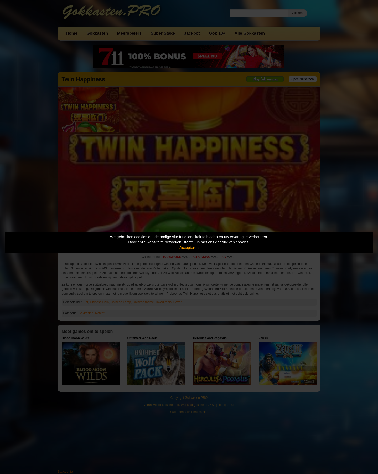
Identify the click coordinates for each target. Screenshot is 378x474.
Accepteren (189, 248)
